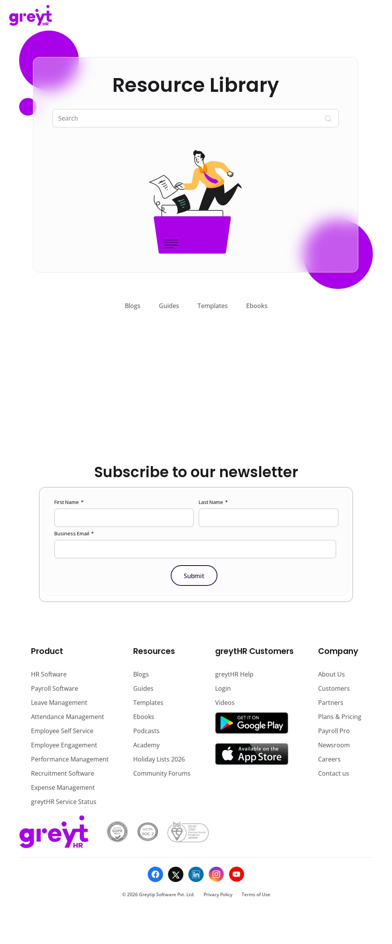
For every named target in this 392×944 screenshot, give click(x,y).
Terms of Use (256, 894)
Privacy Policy (218, 894)
